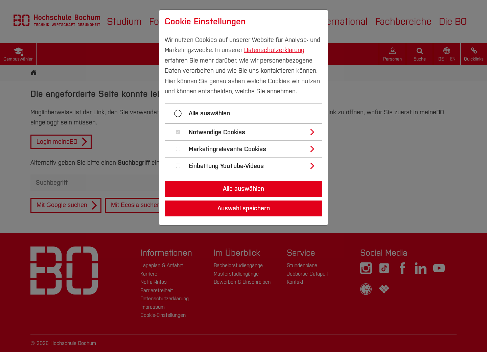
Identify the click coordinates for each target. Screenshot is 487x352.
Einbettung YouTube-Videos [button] (226, 166)
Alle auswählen (209, 113)
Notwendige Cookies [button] (217, 132)
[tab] (246, 132)
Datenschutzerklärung (274, 50)
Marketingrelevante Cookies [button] (227, 149)
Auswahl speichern (243, 208)
